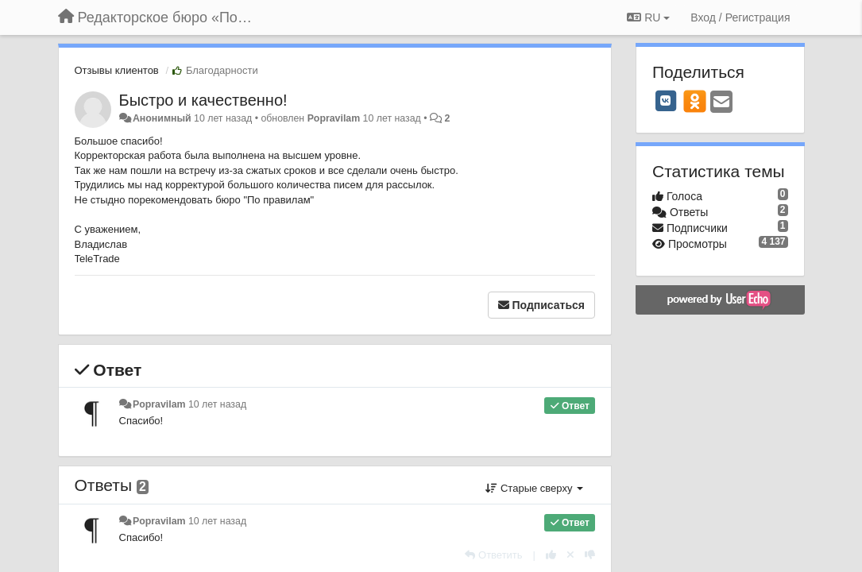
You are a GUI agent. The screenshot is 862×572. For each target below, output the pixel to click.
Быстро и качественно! (203, 100)
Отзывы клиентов (117, 70)
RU (648, 17)
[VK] (666, 101)
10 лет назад (217, 404)
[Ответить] (493, 555)
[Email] (721, 103)
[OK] (694, 101)
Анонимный (162, 118)
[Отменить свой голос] (570, 555)
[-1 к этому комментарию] (590, 555)
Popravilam (334, 118)
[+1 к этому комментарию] (551, 555)
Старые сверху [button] (534, 488)
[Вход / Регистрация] (740, 17)
